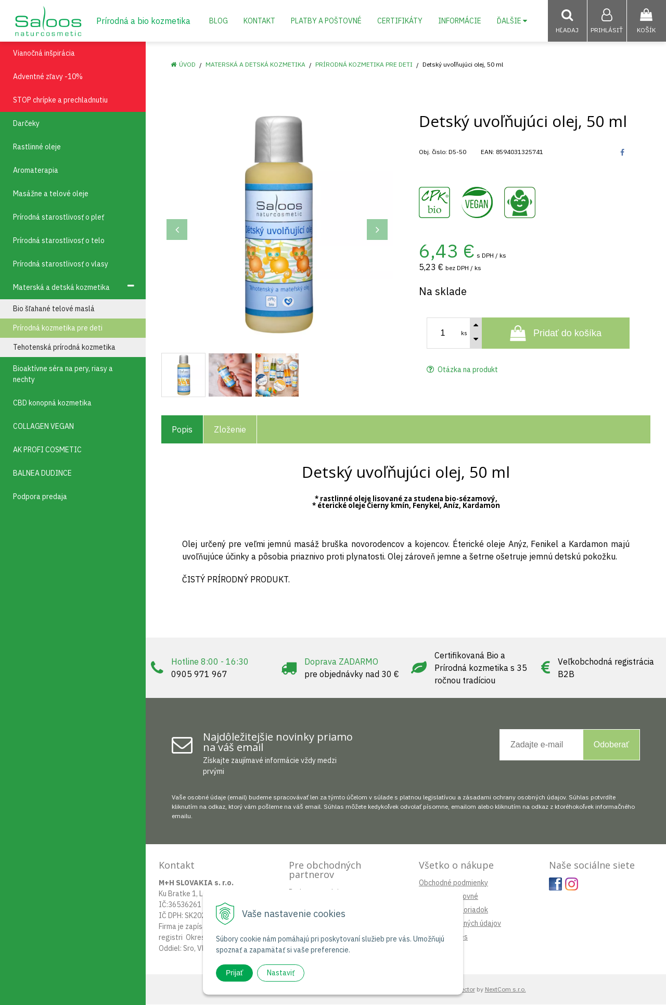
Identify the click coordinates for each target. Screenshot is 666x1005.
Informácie (459, 21)
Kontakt (259, 21)
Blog (218, 21)
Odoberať (611, 745)
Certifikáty (399, 21)
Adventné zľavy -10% (48, 77)
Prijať (234, 973)
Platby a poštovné (326, 21)
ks (464, 333)
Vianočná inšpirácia (44, 53)
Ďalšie (512, 21)
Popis (182, 430)
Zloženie (230, 430)
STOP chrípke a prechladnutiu (60, 100)
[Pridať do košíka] (556, 333)
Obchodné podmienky (453, 883)
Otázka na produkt (462, 370)
